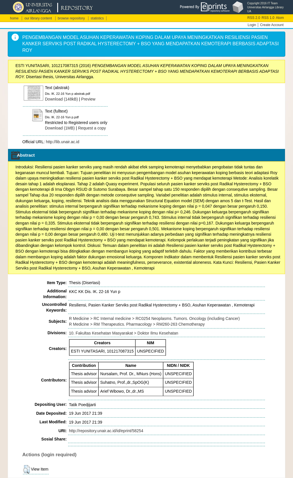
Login (252, 25)
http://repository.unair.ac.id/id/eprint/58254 (106, 430)
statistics (97, 18)
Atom (280, 18)
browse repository (71, 18)
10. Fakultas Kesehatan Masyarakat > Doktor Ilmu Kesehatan (123, 333)
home (14, 18)
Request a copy (92, 128)
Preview (88, 99)
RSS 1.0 (268, 18)
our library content (38, 18)
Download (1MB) (60, 128)
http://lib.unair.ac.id (62, 141)
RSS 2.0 (254, 18)
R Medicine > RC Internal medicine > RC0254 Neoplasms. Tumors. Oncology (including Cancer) (154, 318)
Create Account (272, 25)
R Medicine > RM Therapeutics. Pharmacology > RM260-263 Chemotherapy (137, 324)
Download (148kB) (61, 99)
